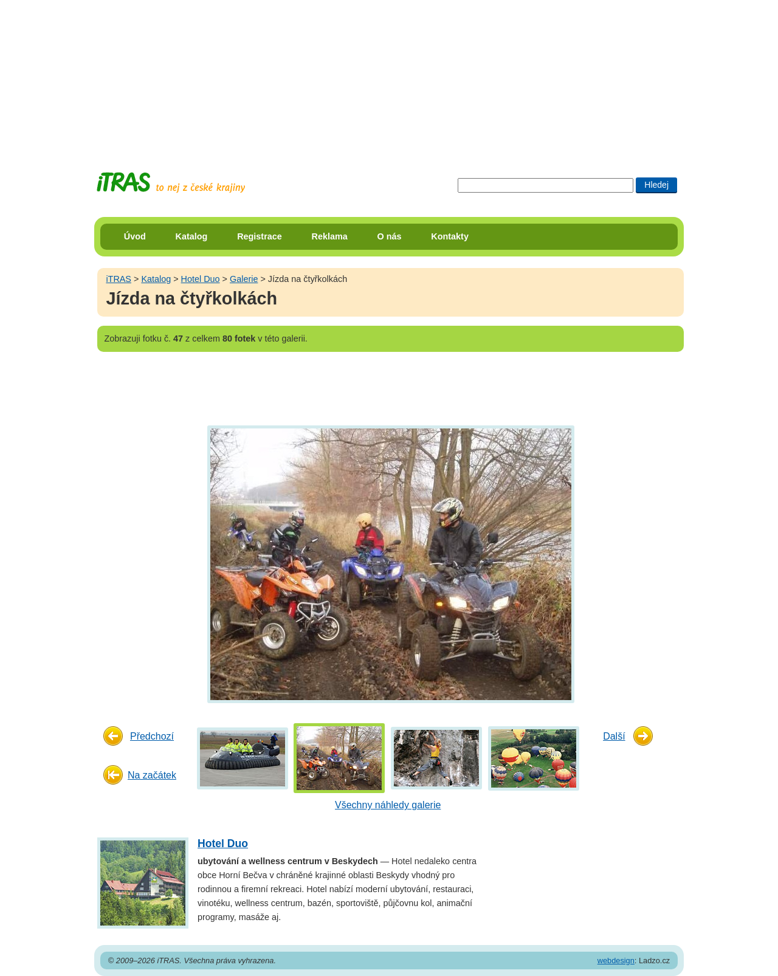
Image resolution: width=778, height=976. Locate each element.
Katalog (192, 236)
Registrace (259, 236)
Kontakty (450, 236)
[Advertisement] (389, 76)
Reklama (330, 236)
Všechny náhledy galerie (388, 805)
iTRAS (118, 279)
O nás (389, 236)
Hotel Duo (200, 279)
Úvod (135, 236)
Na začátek (152, 775)
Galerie (244, 279)
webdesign (616, 960)
